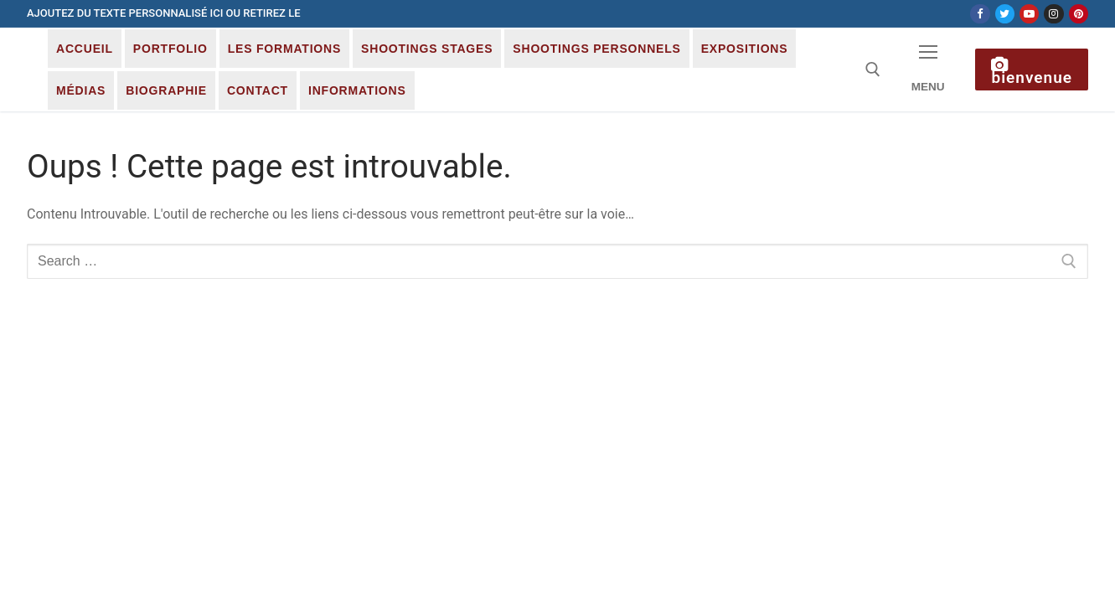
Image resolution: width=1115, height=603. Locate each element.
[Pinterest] (1078, 13)
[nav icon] (928, 70)
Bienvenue (1031, 72)
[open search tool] (872, 69)
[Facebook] (979, 13)
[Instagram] (1053, 13)
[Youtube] (1029, 13)
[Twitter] (1004, 13)
